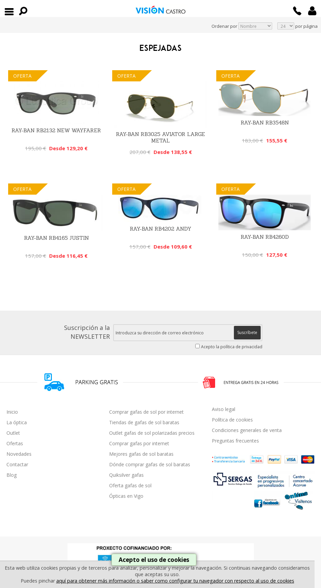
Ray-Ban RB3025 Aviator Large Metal (160, 137)
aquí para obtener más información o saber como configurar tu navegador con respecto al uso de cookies (175, 580)
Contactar (17, 464)
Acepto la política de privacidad (231, 347)
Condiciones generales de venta (247, 430)
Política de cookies (232, 419)
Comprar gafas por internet (139, 443)
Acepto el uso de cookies (154, 560)
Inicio (12, 412)
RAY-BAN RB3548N (265, 122)
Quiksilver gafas (126, 475)
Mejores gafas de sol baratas (141, 454)
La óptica (16, 422)
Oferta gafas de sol (130, 485)
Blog (11, 475)
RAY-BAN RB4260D (265, 237)
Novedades (19, 454)
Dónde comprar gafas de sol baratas (149, 464)
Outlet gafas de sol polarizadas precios (152, 433)
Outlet (13, 433)
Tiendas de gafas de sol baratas (144, 422)
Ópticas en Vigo (126, 496)
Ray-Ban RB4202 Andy (160, 229)
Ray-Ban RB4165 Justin (56, 238)
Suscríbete (247, 332)
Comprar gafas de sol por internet (146, 412)
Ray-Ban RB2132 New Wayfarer (56, 130)
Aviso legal (223, 409)
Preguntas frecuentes (235, 440)
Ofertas (14, 443)
